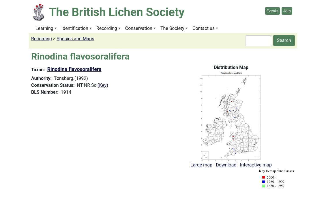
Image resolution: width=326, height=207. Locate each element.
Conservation (138, 28)
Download (226, 165)
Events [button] (272, 11)
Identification (74, 28)
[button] (231, 116)
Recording (106, 28)
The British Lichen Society (117, 12)
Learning (44, 28)
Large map (201, 165)
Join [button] (287, 11)
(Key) (103, 85)
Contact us (203, 28)
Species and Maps (75, 38)
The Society (172, 28)
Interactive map (256, 165)
